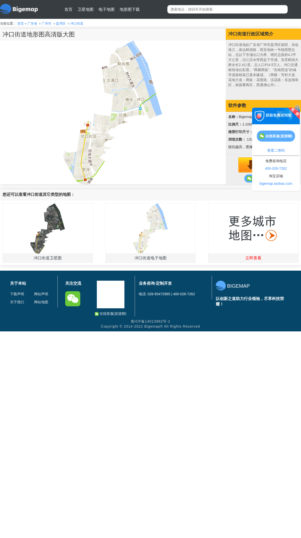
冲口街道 (76, 23)
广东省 (32, 23)
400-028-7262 (276, 168)
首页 (68, 9)
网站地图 (41, 302)
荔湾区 (61, 23)
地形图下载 (130, 9)
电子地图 (107, 9)
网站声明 (41, 294)
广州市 (46, 23)
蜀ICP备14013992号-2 (150, 321)
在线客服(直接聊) (110, 314)
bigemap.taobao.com (276, 184)
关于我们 (17, 302)
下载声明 (17, 294)
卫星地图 (86, 9)
